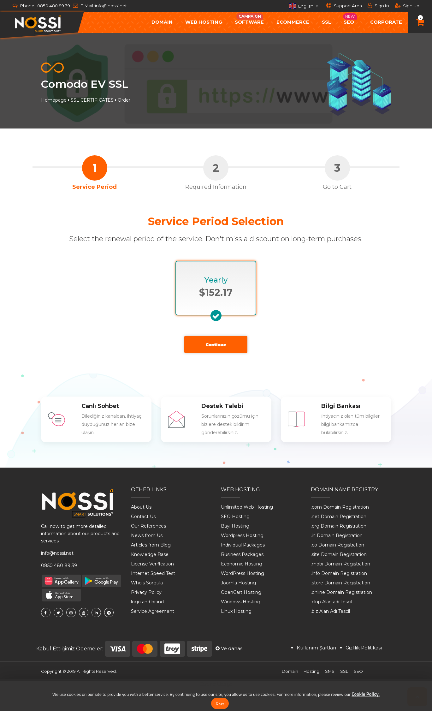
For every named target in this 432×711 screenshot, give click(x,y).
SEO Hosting (235, 516)
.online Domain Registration (341, 592)
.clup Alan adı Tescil (331, 602)
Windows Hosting (240, 602)
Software (249, 19)
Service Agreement (152, 611)
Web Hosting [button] (203, 22)
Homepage (54, 100)
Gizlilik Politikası (364, 648)
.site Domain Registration (339, 554)
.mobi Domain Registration (340, 564)
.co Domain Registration (337, 545)
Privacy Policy (146, 592)
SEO (358, 671)
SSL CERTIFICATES (92, 100)
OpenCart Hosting (241, 592)
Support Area (344, 5)
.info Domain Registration (339, 573)
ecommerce (292, 22)
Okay (220, 703)
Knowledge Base (150, 554)
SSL (326, 22)
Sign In (378, 5)
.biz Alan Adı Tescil (330, 611)
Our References (148, 526)
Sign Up (407, 5)
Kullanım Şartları (316, 648)
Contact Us (143, 516)
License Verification (152, 564)
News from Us (147, 535)
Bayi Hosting (235, 526)
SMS (329, 671)
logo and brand (147, 602)
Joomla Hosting (238, 583)
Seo (350, 19)
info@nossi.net (111, 5)
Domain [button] (162, 22)
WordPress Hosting (242, 573)
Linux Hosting (236, 611)
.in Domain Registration (337, 535)
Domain (289, 671)
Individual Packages (243, 545)
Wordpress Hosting (242, 535)
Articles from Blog (151, 545)
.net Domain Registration (338, 516)
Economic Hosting (241, 564)
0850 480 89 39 (53, 5)
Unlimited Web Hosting (247, 507)
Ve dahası (230, 648)
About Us (141, 507)
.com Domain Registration (340, 507)
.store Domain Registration (340, 583)
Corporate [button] (386, 22)
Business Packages (242, 554)
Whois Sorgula (147, 583)
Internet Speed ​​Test (153, 573)
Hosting (311, 671)
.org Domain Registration (338, 526)
